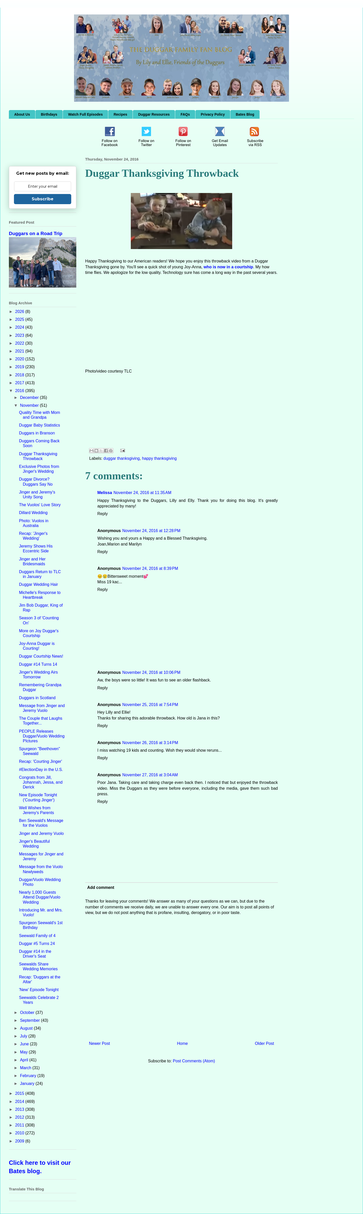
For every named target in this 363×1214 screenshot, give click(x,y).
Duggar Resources (154, 114)
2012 (20, 1117)
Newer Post (99, 1043)
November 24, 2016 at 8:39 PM (150, 568)
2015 (20, 1093)
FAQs (185, 114)
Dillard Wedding (33, 513)
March (26, 1068)
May (24, 1052)
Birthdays (49, 114)
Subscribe (42, 199)
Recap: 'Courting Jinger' (40, 761)
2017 (20, 383)
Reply (102, 514)
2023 (20, 335)
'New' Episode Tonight (39, 990)
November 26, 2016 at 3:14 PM (150, 743)
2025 (20, 319)
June (25, 1044)
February (28, 1076)
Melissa (104, 492)
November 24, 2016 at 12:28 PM (151, 531)
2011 (20, 1125)
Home (182, 1043)
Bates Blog (245, 114)
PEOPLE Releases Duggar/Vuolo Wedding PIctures (42, 736)
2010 (20, 1133)
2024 (20, 327)
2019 (20, 367)
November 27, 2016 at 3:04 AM (150, 775)
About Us (22, 114)
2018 (20, 375)
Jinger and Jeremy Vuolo (41, 833)
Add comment (100, 887)
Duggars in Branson (37, 433)
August (27, 1028)
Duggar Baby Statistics (39, 425)
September (30, 1020)
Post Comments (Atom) (194, 1061)
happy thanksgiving (159, 458)
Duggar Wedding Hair (38, 584)
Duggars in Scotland (37, 698)
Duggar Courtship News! (41, 656)
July (24, 1036)
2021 (20, 351)
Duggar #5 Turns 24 (37, 943)
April (24, 1060)
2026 (20, 311)
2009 (20, 1141)
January (27, 1083)
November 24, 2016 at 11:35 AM (142, 492)
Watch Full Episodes (85, 114)
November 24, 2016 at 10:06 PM (151, 672)
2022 (20, 343)
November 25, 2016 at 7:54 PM (150, 704)
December (30, 397)
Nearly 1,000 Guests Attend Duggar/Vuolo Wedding (39, 897)
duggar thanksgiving (121, 458)
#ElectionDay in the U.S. (41, 769)
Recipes (120, 114)
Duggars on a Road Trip (35, 233)
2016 (20, 391)
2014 (20, 1101)
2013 (20, 1109)
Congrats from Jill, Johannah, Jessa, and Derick (41, 782)
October (27, 1012)
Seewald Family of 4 (37, 936)
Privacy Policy (213, 114)
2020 (20, 359)
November (30, 405)
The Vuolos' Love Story (40, 505)
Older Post (264, 1043)
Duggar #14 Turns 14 (38, 664)
